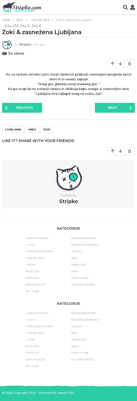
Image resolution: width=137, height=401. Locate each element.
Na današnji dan (83, 238)
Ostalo (76, 251)
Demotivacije (35, 284)
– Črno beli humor (39, 251)
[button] (125, 7)
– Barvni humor (36, 238)
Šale (36, 26)
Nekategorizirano (85, 244)
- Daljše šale (16, 26)
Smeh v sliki (79, 277)
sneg (32, 129)
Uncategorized (82, 284)
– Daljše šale (34, 258)
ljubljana (13, 129)
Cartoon (32, 277)
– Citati (30, 244)
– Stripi (30, 264)
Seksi (75, 271)
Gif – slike (32, 291)
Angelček (32, 271)
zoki (46, 129)
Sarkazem (78, 264)
